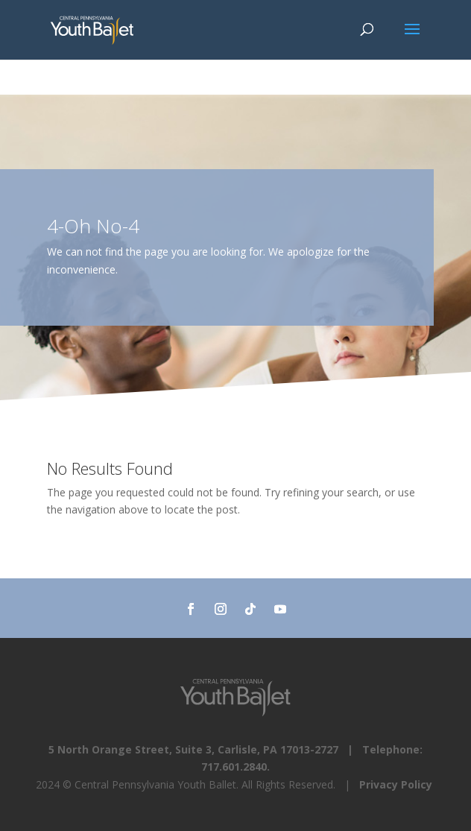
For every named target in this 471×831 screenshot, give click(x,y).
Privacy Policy (395, 784)
